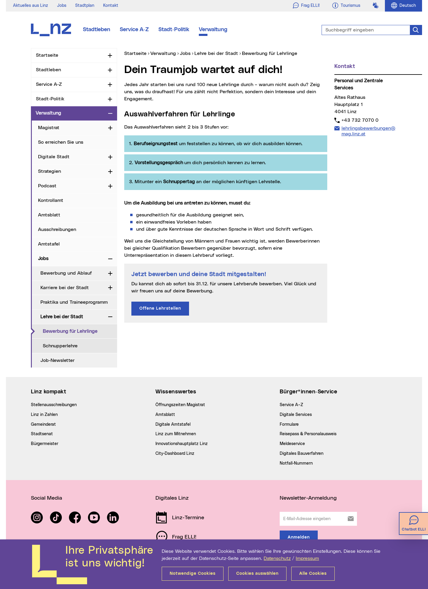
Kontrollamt (50, 200)
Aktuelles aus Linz (30, 6)
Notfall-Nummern (296, 463)
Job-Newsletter (57, 360)
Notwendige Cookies (192, 573)
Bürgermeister (44, 444)
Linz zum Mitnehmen (175, 434)
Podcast (47, 185)
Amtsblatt (49, 215)
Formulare (289, 424)
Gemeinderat (43, 424)
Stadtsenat (42, 434)
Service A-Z (134, 29)
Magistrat (48, 127)
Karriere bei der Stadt (64, 287)
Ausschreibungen (57, 229)
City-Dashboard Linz (174, 454)
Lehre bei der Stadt (61, 316)
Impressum (307, 558)
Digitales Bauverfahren (301, 454)
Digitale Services (296, 415)
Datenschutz (277, 558)
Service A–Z (291, 405)
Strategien (49, 171)
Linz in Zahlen (44, 415)
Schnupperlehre (60, 345)
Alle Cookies (313, 573)
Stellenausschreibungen (54, 405)
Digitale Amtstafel (173, 424)
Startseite (47, 55)
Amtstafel (49, 244)
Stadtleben (96, 29)
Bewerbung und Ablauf (66, 273)
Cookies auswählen (257, 573)
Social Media (46, 498)
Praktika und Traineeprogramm (74, 302)
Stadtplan (84, 6)
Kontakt (110, 6)
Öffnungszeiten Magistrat (180, 405)
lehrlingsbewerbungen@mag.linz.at (368, 131)
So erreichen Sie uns (60, 142)
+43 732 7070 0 (359, 120)
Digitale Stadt (54, 156)
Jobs (61, 6)
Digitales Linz (172, 498)
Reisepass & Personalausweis (308, 434)
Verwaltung (213, 29)
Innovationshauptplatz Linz (181, 444)
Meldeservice (292, 444)
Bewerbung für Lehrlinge (80, 331)
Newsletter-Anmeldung (308, 498)
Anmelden (299, 537)
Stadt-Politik (173, 29)
